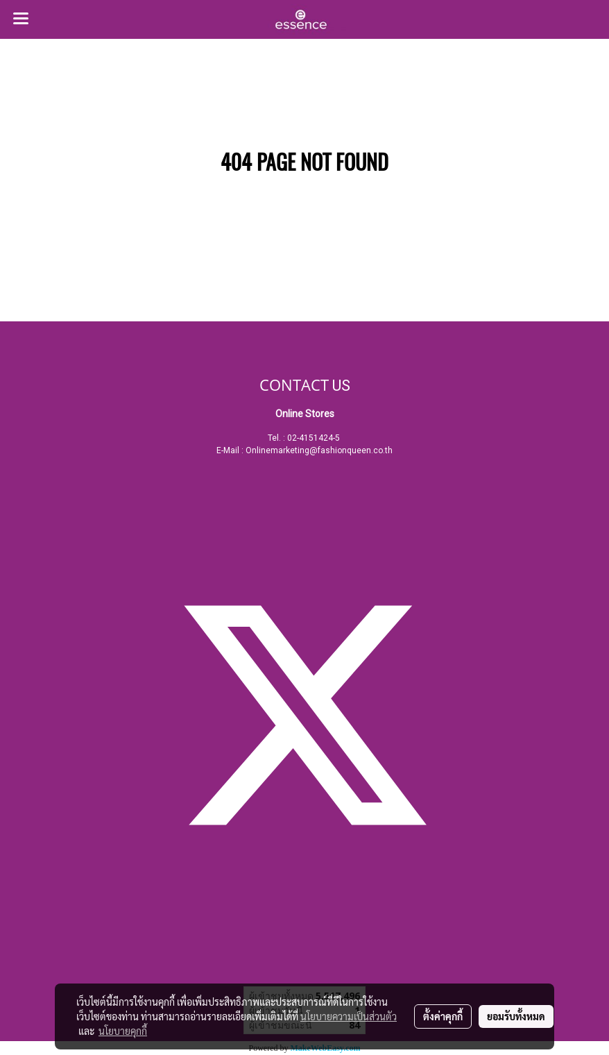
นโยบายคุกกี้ (122, 1030)
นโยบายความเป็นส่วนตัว (348, 1016)
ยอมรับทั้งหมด (516, 1016)
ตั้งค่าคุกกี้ (443, 1016)
